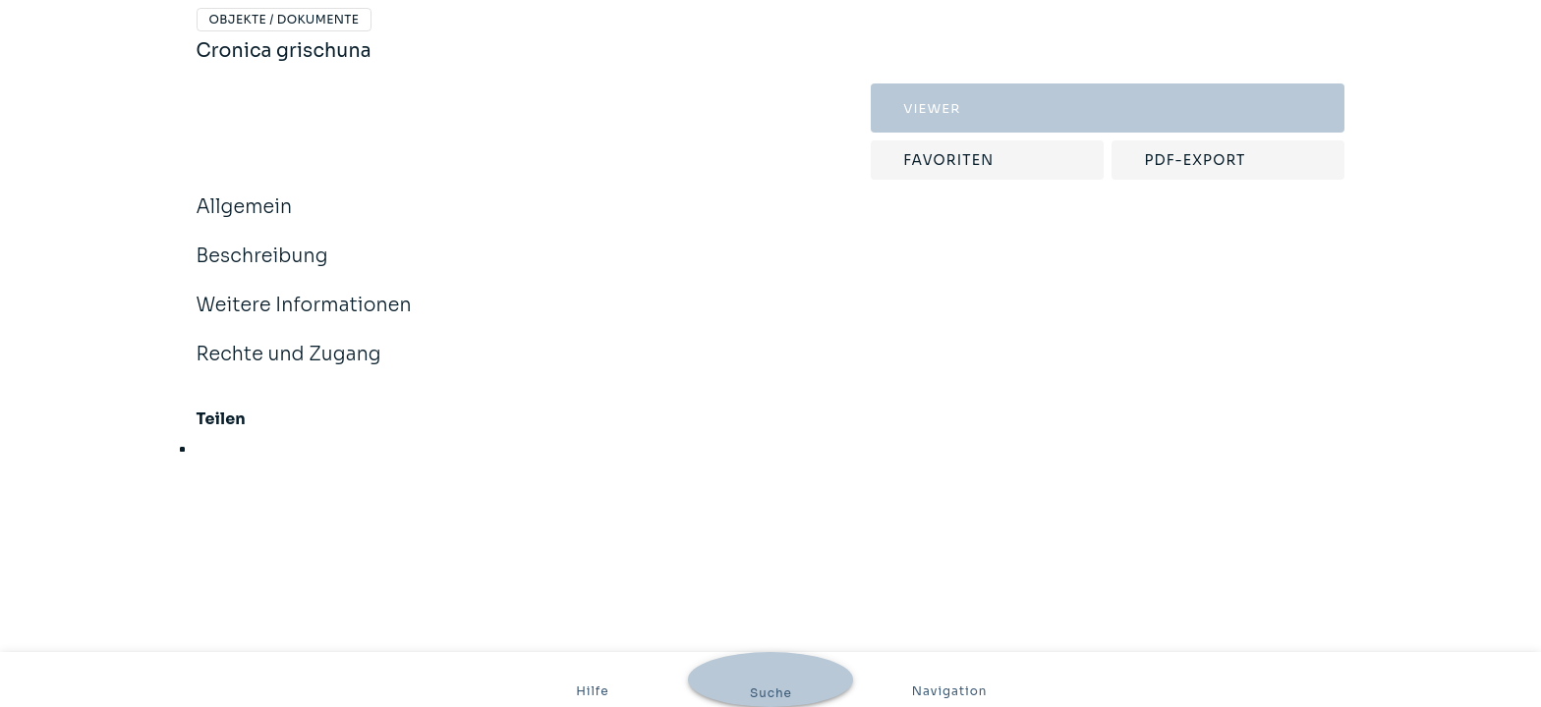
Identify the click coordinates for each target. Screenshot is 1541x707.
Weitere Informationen (304, 318)
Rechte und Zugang (289, 367)
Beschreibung (262, 269)
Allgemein (245, 220)
